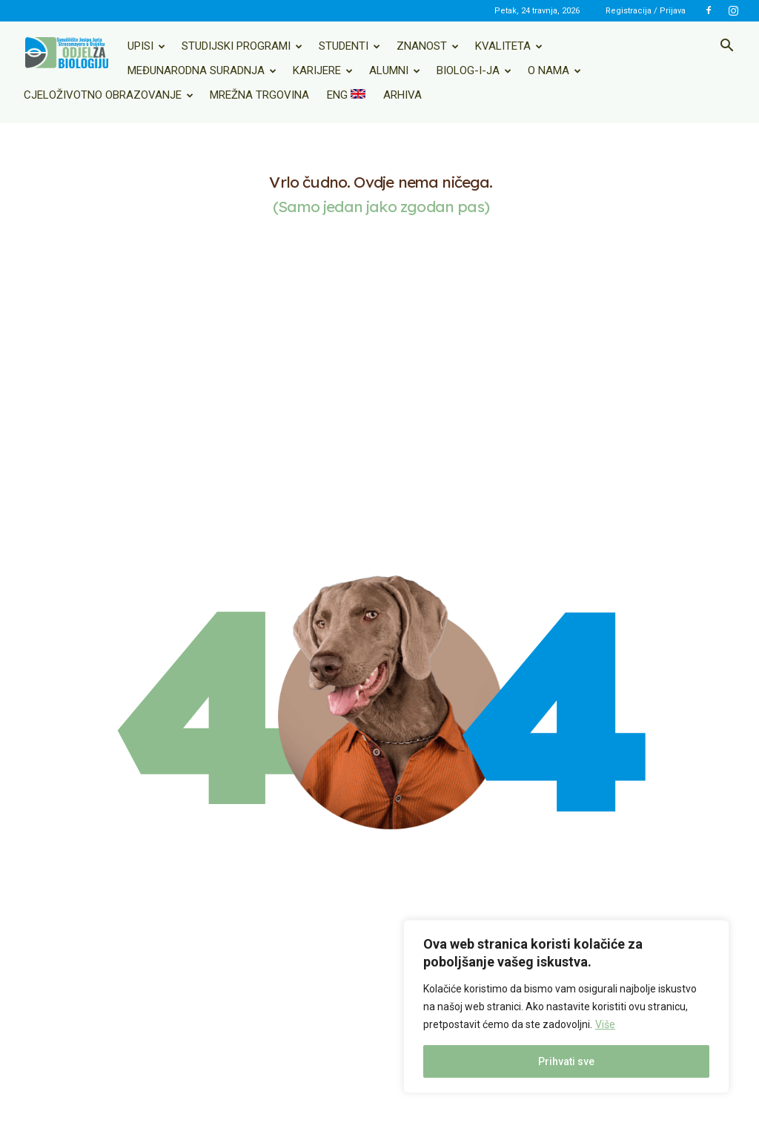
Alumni (394, 70)
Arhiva (402, 95)
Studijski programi (242, 46)
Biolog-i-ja (474, 70)
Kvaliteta (509, 46)
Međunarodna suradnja (201, 70)
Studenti (349, 46)
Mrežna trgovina (259, 95)
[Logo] (67, 52)
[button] (726, 47)
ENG (346, 95)
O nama (554, 70)
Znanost (428, 46)
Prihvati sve (566, 1061)
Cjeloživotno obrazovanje (108, 95)
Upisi (146, 46)
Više (605, 1024)
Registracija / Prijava (646, 11)
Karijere (323, 70)
